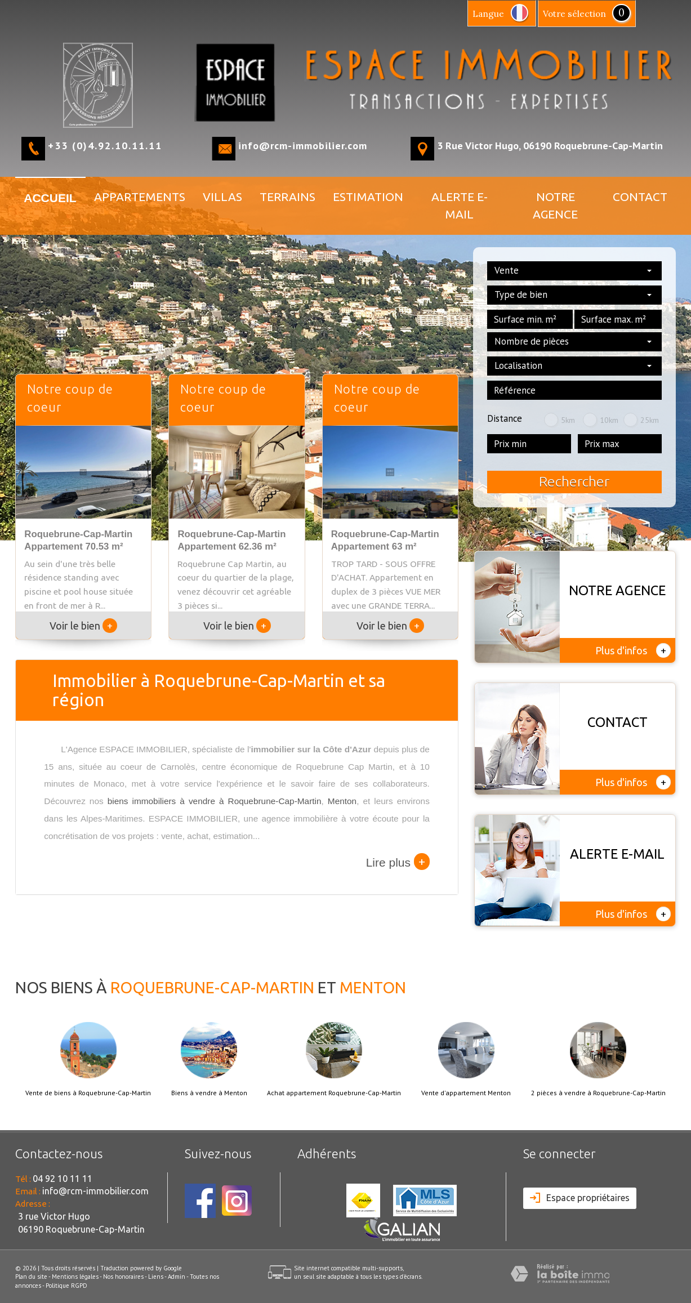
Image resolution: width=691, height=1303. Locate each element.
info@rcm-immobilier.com (302, 145)
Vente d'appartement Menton (466, 1093)
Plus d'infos (633, 650)
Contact (640, 196)
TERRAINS (287, 196)
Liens (155, 1276)
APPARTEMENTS (139, 196)
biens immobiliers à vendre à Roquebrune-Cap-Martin (215, 801)
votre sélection (574, 13)
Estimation (368, 196)
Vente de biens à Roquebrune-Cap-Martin (88, 1093)
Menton (342, 801)
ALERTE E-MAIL (459, 205)
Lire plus (398, 861)
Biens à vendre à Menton (209, 1093)
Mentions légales (75, 1276)
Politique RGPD (66, 1285)
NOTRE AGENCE (555, 205)
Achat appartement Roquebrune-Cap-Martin (334, 1093)
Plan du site (31, 1276)
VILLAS (222, 196)
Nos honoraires (123, 1276)
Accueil (50, 197)
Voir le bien (83, 625)
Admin (176, 1276)
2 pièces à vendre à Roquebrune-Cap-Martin (598, 1093)
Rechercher (574, 481)
